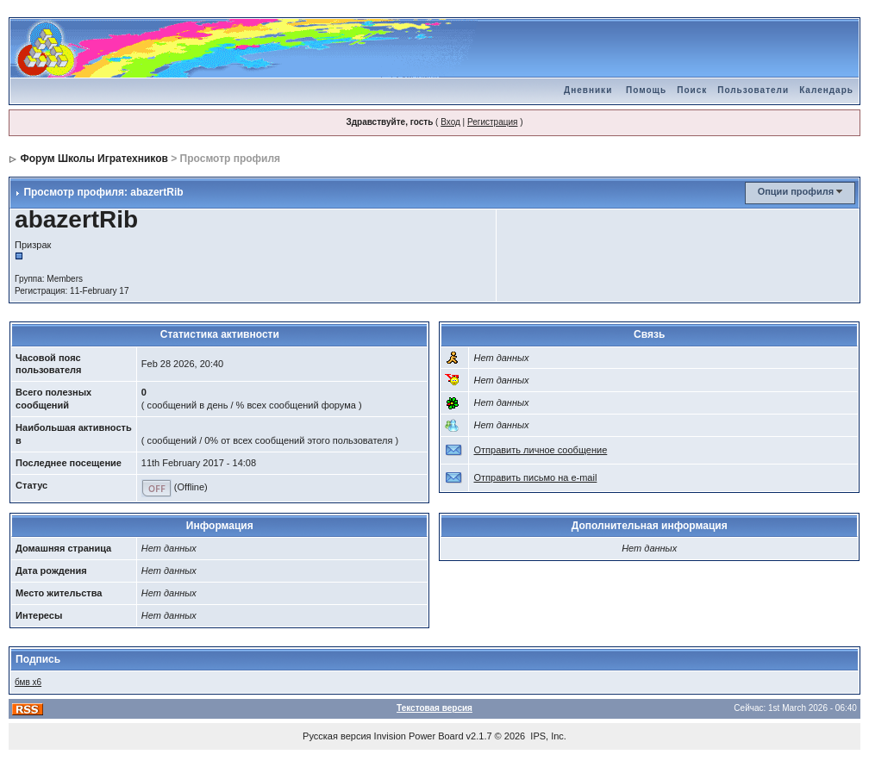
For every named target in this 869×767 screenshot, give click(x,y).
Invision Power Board (419, 736)
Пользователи (753, 90)
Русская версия (337, 736)
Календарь (826, 90)
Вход (450, 122)
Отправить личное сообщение (540, 450)
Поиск (692, 90)
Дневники (588, 90)
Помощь (646, 90)
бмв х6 (28, 682)
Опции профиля (796, 191)
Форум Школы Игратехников (94, 159)
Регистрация (492, 122)
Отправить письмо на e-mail (535, 477)
